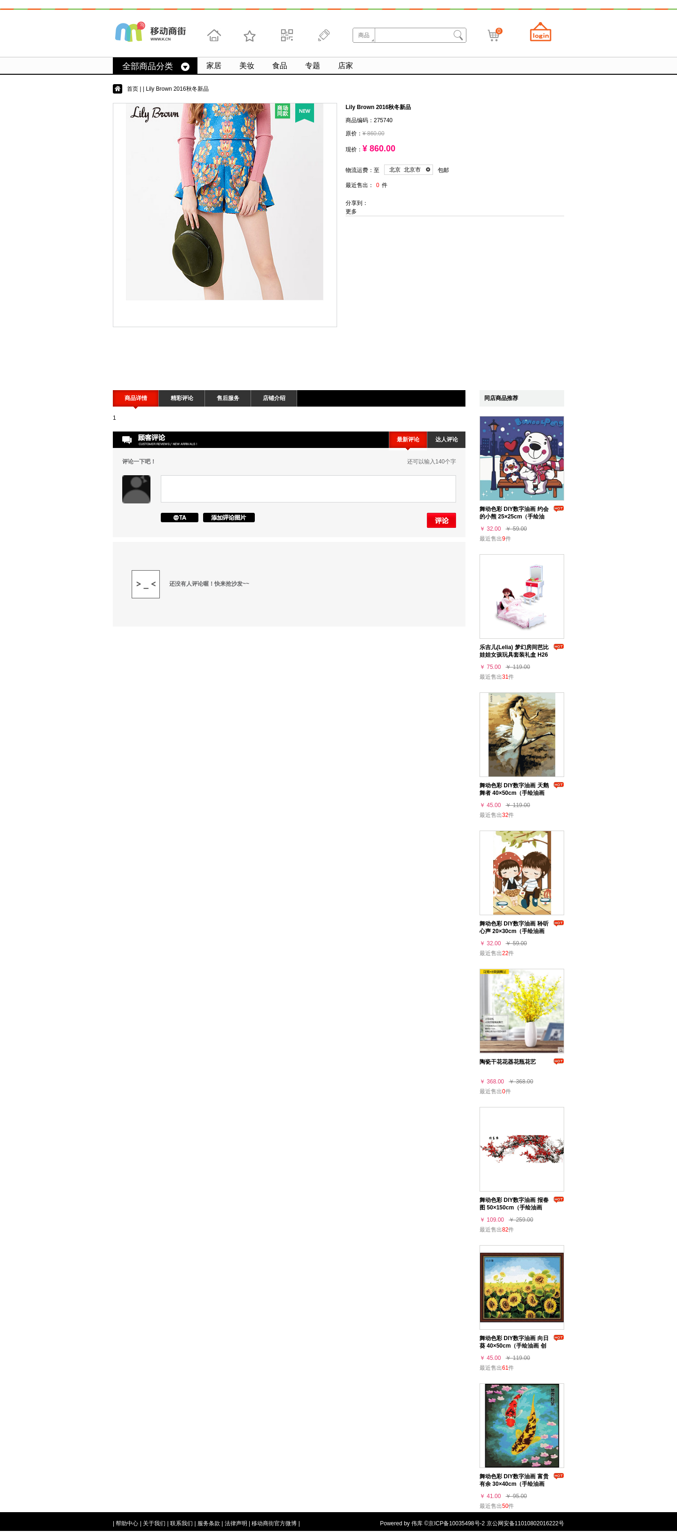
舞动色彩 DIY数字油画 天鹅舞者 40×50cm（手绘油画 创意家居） (514, 793)
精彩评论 (182, 398)
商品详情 (136, 398)
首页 (132, 89)
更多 (351, 211)
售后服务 (228, 398)
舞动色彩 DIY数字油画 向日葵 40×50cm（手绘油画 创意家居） (514, 1346)
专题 (312, 66)
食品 (279, 66)
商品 (364, 35)
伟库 (417, 1523)
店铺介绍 (274, 398)
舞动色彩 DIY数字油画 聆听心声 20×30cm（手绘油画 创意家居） (514, 931)
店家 (345, 66)
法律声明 (236, 1523)
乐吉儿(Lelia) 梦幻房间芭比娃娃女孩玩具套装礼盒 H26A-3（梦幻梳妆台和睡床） (514, 655)
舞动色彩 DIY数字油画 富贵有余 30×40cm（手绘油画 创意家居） (514, 1484)
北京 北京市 (405, 169)
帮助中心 (127, 1523)
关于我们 (154, 1523)
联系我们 (181, 1523)
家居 (213, 66)
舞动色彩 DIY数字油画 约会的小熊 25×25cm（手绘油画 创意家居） (514, 516)
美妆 (246, 66)
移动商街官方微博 (274, 1523)
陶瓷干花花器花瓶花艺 (508, 1062)
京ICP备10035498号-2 (456, 1523)
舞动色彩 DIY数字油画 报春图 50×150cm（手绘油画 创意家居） (514, 1207)
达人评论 (446, 439)
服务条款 (208, 1523)
